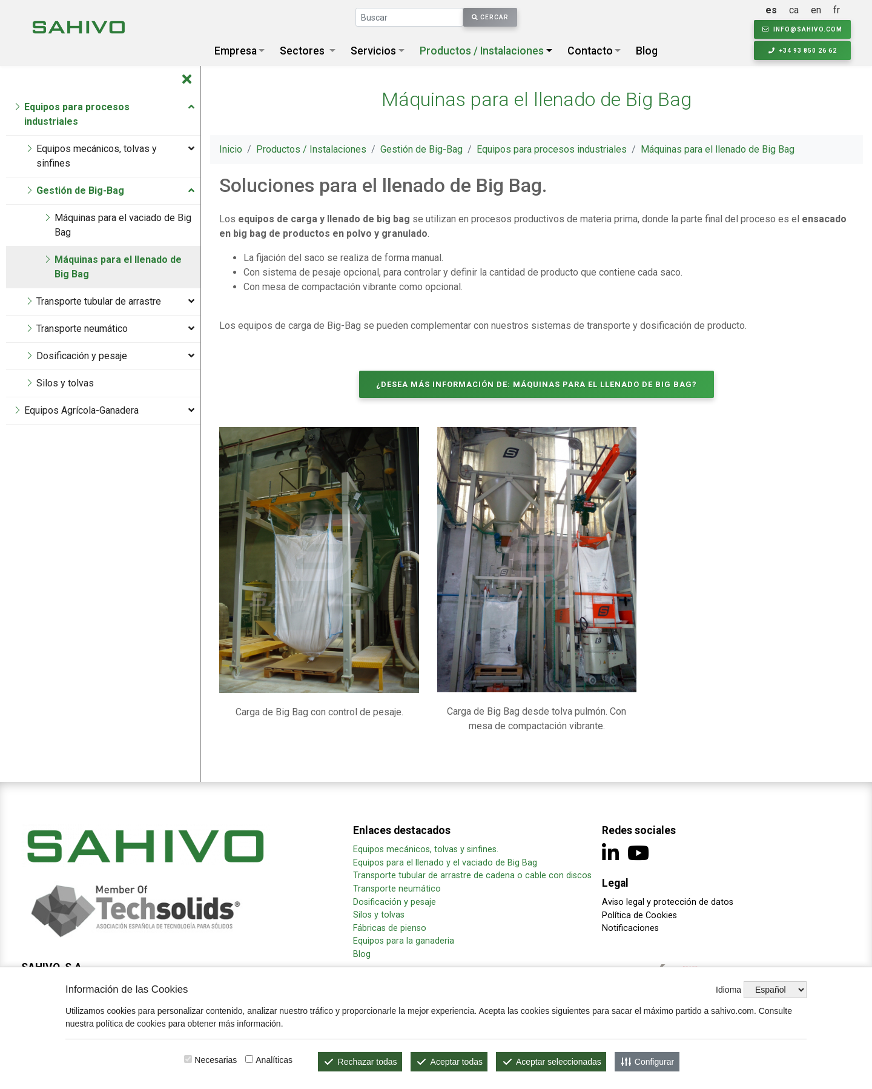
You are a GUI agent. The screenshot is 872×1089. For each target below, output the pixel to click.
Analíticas (274, 1060)
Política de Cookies (639, 915)
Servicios (373, 51)
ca (794, 10)
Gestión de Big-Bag (421, 149)
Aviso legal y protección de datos (667, 902)
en (816, 10)
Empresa (235, 51)
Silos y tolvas (379, 915)
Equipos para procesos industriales (552, 149)
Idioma (728, 990)
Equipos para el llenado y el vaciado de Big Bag (445, 863)
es (771, 10)
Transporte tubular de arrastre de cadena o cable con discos (472, 875)
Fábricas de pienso (389, 928)
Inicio (230, 149)
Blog (647, 51)
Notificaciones (630, 928)
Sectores (302, 51)
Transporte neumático (397, 889)
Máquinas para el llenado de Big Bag (717, 149)
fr (836, 10)
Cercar (490, 17)
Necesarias (215, 1060)
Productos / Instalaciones (482, 51)
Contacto (590, 51)
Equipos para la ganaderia (405, 941)
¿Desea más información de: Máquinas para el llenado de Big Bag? (536, 384)
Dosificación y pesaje (394, 902)
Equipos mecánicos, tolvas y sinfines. (427, 849)
